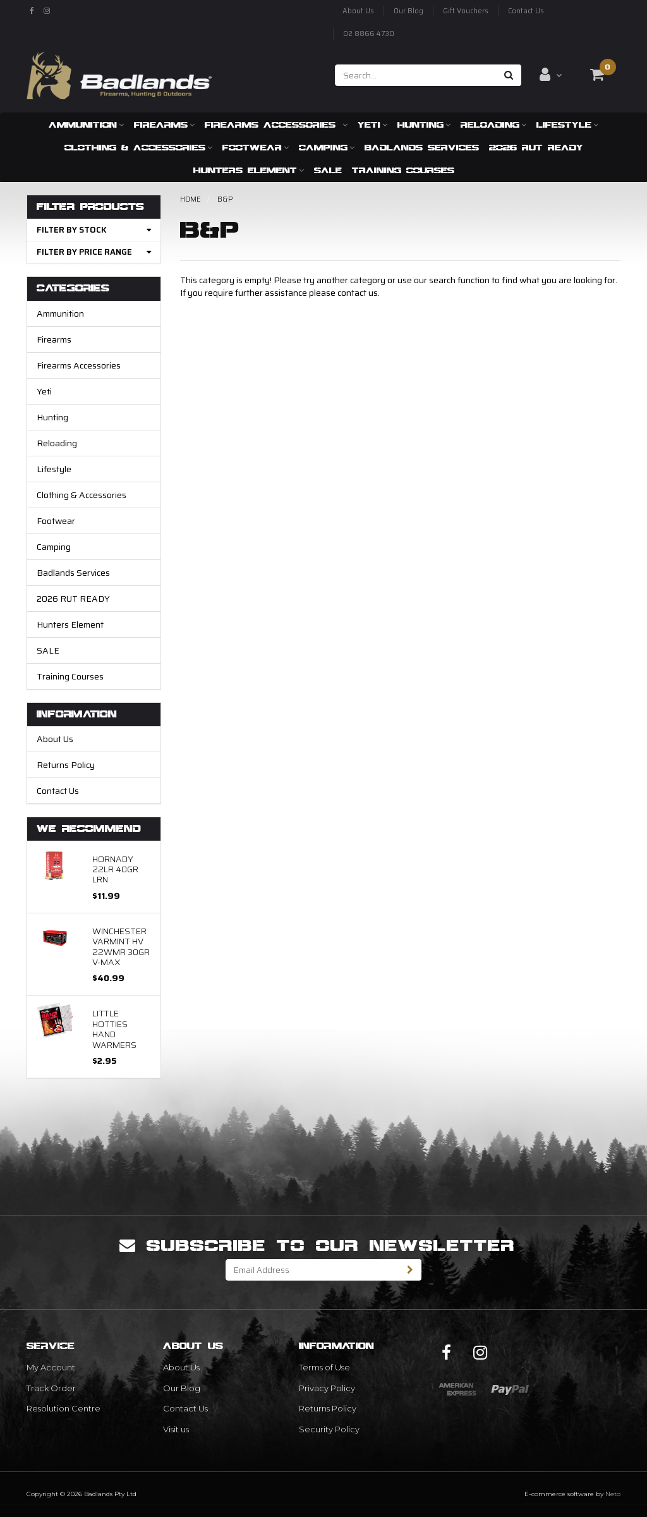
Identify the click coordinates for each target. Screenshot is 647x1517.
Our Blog (408, 11)
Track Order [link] (51, 1388)
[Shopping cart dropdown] (597, 74)
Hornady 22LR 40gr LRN (115, 869)
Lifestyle (567, 124)
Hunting (423, 124)
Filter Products (90, 207)
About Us (358, 11)
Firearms (164, 124)
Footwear (255, 147)
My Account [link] (51, 1367)
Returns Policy (66, 765)
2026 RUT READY (536, 147)
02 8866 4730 (368, 33)
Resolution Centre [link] (63, 1408)
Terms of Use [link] (324, 1367)
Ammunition (86, 124)
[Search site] (509, 75)
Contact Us (526, 11)
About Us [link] (181, 1367)
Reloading (493, 124)
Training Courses (403, 170)
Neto (612, 1494)
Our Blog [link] (181, 1388)
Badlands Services (422, 147)
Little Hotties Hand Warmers (114, 1028)
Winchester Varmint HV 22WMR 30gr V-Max (121, 946)
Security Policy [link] (329, 1429)
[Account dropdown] (550, 74)
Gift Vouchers (465, 11)
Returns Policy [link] (327, 1408)
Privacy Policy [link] (327, 1388)
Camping (326, 147)
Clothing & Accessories (138, 147)
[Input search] (416, 75)
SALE (328, 170)
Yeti (372, 124)
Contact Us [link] (185, 1408)
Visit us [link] (176, 1429)
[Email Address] (313, 1270)
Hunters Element (248, 170)
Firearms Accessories (276, 124)
